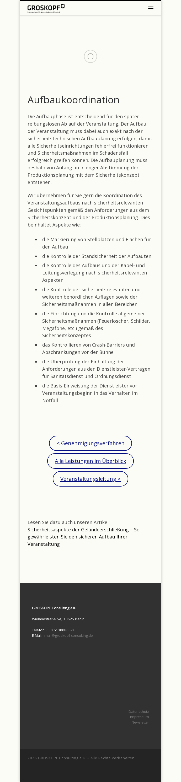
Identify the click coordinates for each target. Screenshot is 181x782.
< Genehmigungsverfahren (91, 443)
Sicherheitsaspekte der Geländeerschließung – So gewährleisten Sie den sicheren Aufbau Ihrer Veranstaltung (84, 536)
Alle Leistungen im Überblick (90, 461)
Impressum (139, 716)
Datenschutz (139, 711)
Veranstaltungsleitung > (90, 478)
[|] (46, 8)
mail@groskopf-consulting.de (68, 635)
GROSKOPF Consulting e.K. (62, 758)
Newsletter (140, 722)
